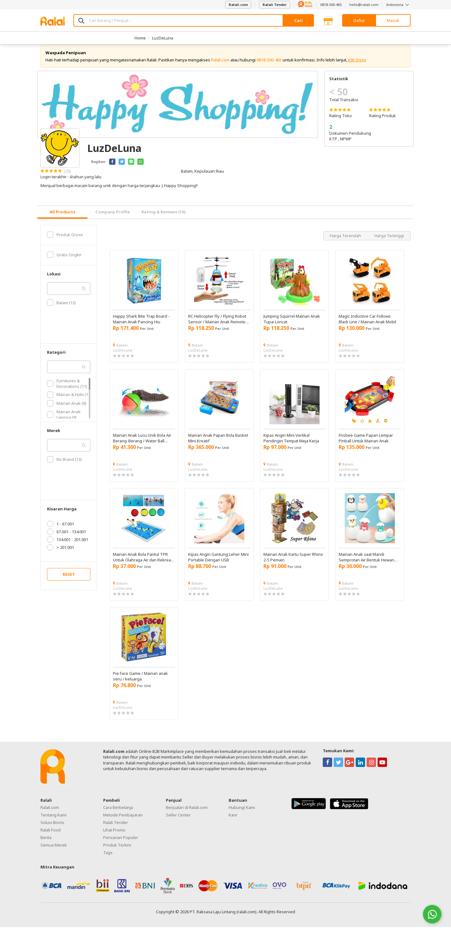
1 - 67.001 (60, 530)
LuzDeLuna (162, 38)
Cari (298, 20)
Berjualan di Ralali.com (187, 813)
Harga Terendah (346, 241)
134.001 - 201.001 (67, 545)
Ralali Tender (275, 4)
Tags (108, 858)
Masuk (393, 20)
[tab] (62, 218)
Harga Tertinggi (389, 241)
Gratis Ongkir (64, 261)
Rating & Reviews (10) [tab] (163, 218)
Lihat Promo (114, 836)
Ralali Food (50, 836)
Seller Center (178, 821)
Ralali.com (238, 4)
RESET (69, 580)
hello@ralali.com (364, 4)
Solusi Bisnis (52, 828)
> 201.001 (60, 553)
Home (140, 38)
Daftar (359, 20)
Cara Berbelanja (118, 813)
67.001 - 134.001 (66, 537)
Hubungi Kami (242, 813)
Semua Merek (53, 851)
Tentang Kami (53, 821)
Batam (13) (61, 308)
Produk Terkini (117, 851)
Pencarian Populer (120, 843)
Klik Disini (357, 66)
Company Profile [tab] (112, 218)
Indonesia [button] (398, 4)
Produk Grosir (65, 240)
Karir (233, 821)
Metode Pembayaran (123, 821)
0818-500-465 (331, 4)
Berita (45, 843)
